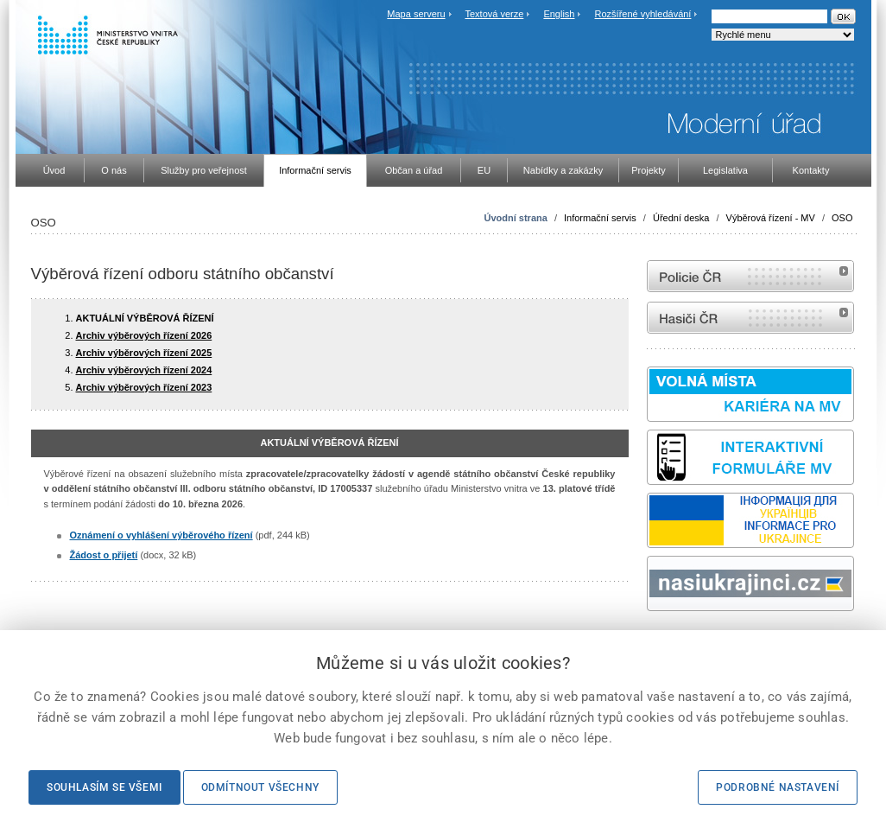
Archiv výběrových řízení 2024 (144, 370)
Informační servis (600, 218)
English (558, 14)
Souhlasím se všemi (104, 787)
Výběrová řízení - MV (770, 218)
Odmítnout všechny (260, 787)
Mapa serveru (416, 14)
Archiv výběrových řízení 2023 (144, 387)
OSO (842, 218)
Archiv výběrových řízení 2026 (144, 335)
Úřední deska (681, 218)
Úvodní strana (515, 218)
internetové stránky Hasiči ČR (750, 318)
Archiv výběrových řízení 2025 (144, 352)
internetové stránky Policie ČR (750, 276)
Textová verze (494, 14)
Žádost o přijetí (104, 555)
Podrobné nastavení (777, 787)
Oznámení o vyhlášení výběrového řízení (161, 535)
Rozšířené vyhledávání (643, 14)
